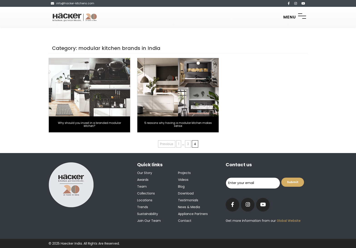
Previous (166, 144)
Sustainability (147, 214)
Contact (184, 220)
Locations (144, 200)
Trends (142, 207)
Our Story (144, 173)
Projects (184, 173)
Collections (146, 193)
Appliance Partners (193, 214)
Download (186, 193)
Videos (183, 179)
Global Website (288, 220)
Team (142, 186)
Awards (142, 179)
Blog (181, 186)
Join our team (149, 220)
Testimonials (188, 200)
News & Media (189, 207)
